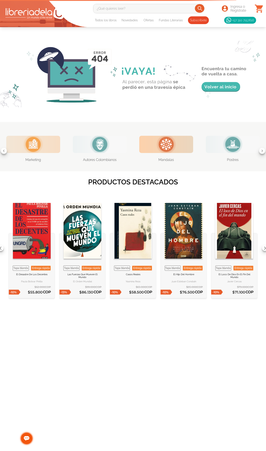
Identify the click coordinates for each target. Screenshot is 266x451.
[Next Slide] (262, 151)
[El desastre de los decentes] (31, 248)
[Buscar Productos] (199, 8)
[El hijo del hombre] (183, 248)
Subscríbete (198, 20)
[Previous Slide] (4, 151)
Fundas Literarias (171, 20)
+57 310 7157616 (240, 20)
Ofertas (149, 20)
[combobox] (149, 8)
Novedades (130, 20)
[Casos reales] (133, 248)
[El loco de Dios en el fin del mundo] (234, 248)
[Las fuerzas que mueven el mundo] (82, 248)
